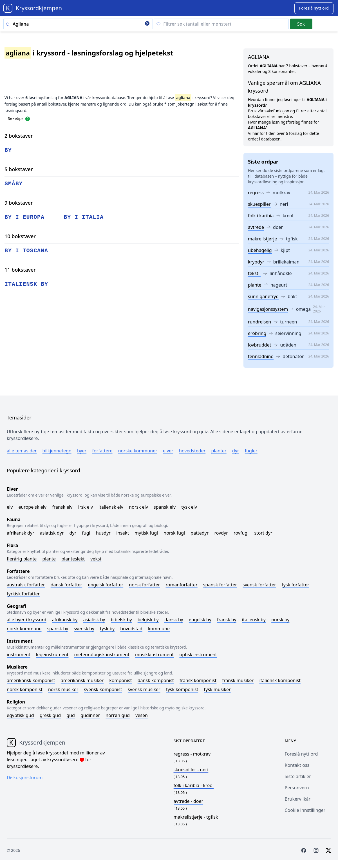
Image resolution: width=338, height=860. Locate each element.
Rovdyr (221, 533)
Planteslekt (73, 559)
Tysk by (107, 629)
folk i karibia (261, 216)
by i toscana (26, 250)
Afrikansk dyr (20, 533)
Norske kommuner (137, 451)
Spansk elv (165, 507)
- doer (188, 801)
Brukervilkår (298, 799)
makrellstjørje (262, 239)
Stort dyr (263, 533)
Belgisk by (148, 619)
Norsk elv (138, 507)
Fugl (86, 533)
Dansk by (173, 619)
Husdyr (103, 533)
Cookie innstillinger (305, 810)
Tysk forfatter (295, 585)
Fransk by (226, 619)
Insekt (122, 533)
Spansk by (57, 629)
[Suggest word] (313, 8)
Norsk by (280, 619)
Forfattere (102, 451)
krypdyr (256, 262)
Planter (218, 451)
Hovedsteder (192, 451)
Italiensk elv (111, 507)
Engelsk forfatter (105, 585)
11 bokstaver (20, 269)
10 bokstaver (20, 236)
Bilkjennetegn (56, 451)
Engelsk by (200, 619)
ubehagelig (260, 250)
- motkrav (192, 754)
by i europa (24, 217)
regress (256, 192)
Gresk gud (50, 715)
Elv (10, 507)
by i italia (84, 217)
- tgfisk (196, 817)
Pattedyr (200, 533)
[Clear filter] (221, 24)
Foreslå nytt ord (301, 754)
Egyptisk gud (20, 715)
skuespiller (259, 204)
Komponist (120, 680)
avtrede (256, 227)
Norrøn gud (118, 715)
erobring (257, 333)
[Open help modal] (27, 118)
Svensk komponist (103, 689)
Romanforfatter (182, 585)
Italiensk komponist (280, 680)
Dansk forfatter (66, 585)
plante (254, 285)
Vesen (141, 715)
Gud (70, 715)
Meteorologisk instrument (101, 654)
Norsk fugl (174, 533)
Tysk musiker (217, 689)
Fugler (251, 451)
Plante (49, 559)
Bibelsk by (121, 619)
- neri (191, 770)
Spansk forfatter (220, 585)
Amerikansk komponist (31, 680)
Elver (168, 451)
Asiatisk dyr (52, 533)
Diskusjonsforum (25, 777)
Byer (81, 451)
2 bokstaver (19, 135)
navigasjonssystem (268, 309)
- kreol (194, 785)
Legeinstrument (52, 654)
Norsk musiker (63, 689)
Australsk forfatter (26, 585)
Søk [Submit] (301, 24)
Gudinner (90, 715)
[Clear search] (147, 24)
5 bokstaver (19, 169)
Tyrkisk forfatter (23, 594)
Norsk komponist (24, 689)
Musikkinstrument (154, 654)
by (8, 150)
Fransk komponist (198, 680)
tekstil (254, 273)
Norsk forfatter (144, 585)
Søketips (16, 118)
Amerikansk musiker (82, 680)
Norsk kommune (24, 629)
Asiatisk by (94, 619)
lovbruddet (259, 345)
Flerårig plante (22, 559)
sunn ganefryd (263, 296)
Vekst (95, 559)
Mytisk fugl (146, 533)
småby (14, 183)
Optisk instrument (198, 654)
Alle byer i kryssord (26, 619)
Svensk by (84, 629)
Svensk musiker (144, 689)
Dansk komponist (156, 680)
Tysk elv (189, 507)
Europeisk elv (32, 507)
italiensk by (26, 284)
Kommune (159, 629)
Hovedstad (131, 629)
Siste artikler (298, 776)
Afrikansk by (65, 619)
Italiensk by (254, 619)
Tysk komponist (182, 689)
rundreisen (259, 322)
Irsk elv (85, 507)
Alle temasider (22, 451)
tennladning (261, 356)
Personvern (297, 788)
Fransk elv (62, 507)
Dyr (235, 451)
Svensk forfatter (259, 585)
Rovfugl (241, 533)
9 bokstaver (19, 202)
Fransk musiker (238, 680)
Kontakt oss (297, 765)
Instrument (18, 654)
